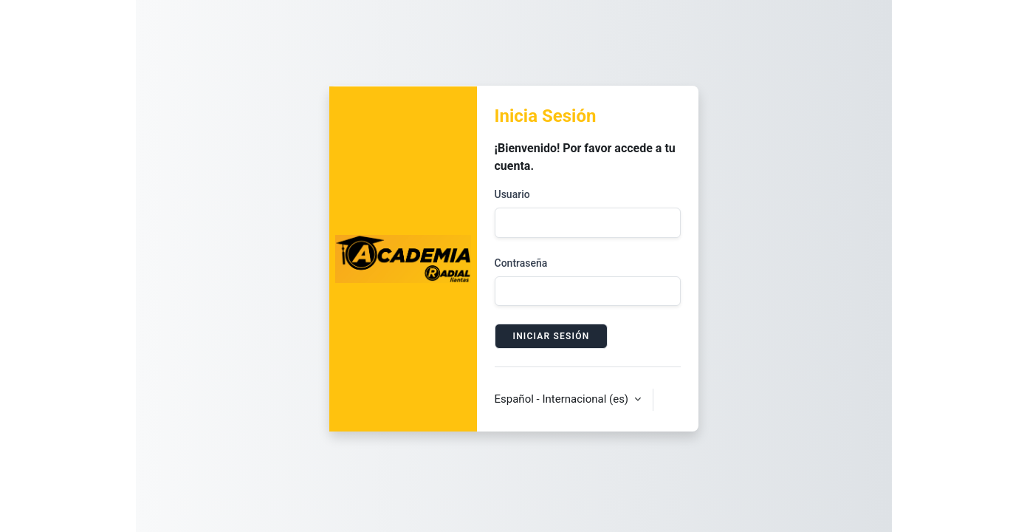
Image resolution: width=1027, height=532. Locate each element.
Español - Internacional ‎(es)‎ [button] (563, 399)
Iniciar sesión (551, 336)
